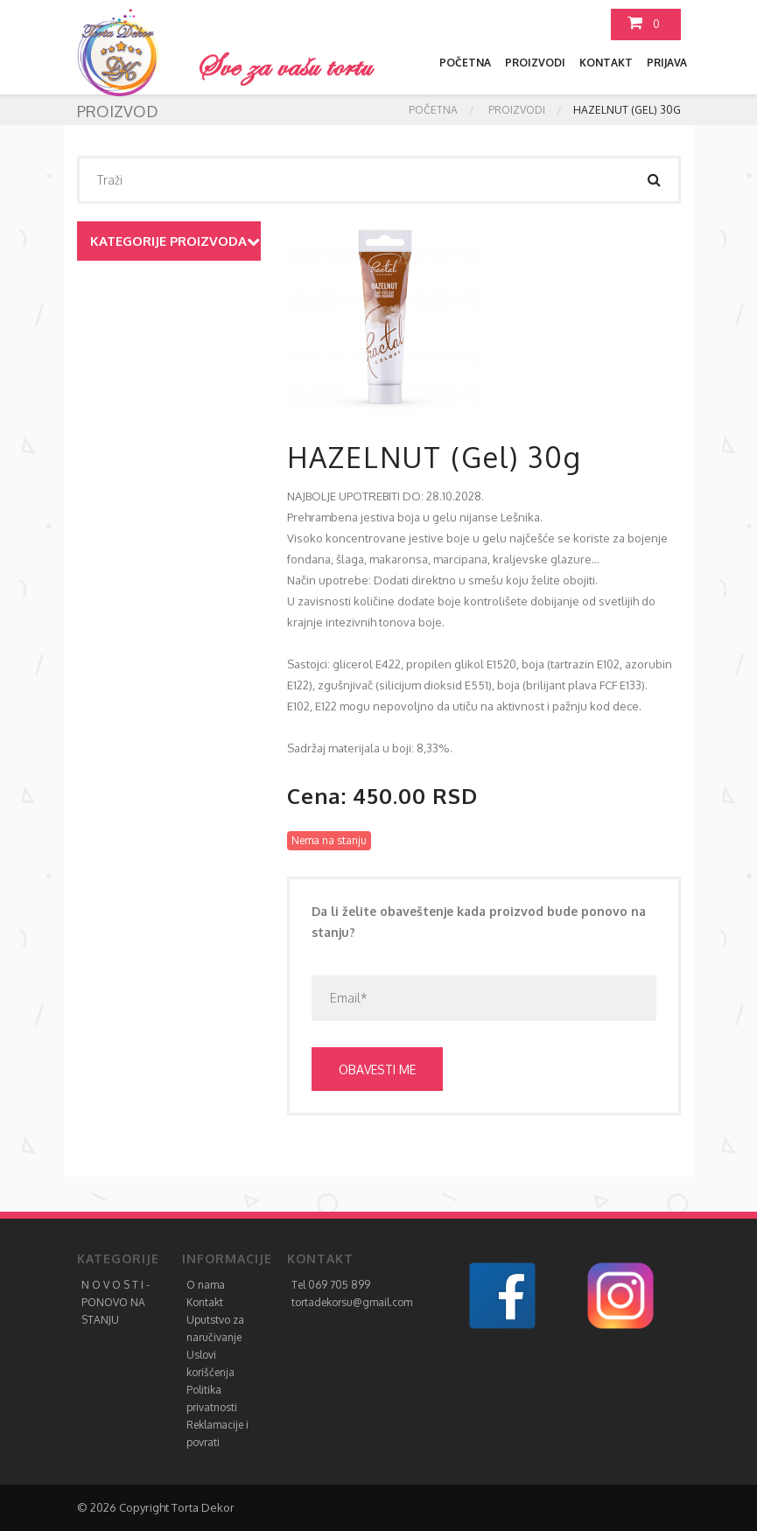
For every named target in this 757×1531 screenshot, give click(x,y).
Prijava (667, 62)
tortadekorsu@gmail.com (351, 1302)
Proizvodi (535, 62)
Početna (465, 62)
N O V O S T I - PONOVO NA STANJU (115, 1302)
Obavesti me (377, 1069)
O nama (205, 1284)
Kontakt (606, 62)
